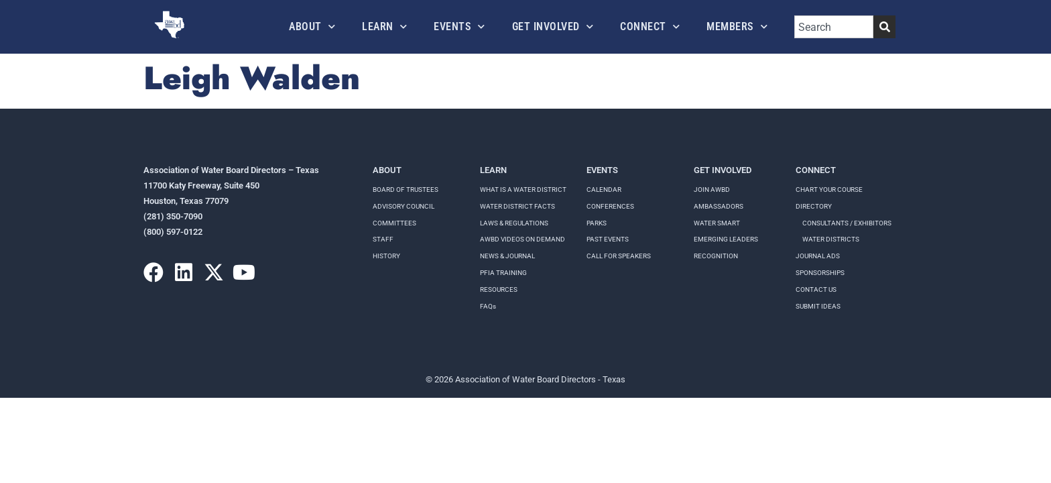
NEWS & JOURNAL (507, 256)
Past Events (607, 239)
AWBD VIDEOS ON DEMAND (522, 239)
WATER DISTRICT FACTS (517, 206)
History (386, 256)
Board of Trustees (405, 189)
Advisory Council (403, 206)
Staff (383, 239)
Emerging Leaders (726, 239)
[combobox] (833, 26)
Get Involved (553, 26)
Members (736, 26)
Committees (394, 223)
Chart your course (829, 189)
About (312, 26)
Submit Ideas (818, 306)
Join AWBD (712, 189)
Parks (596, 223)
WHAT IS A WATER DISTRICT (523, 189)
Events (459, 26)
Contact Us (816, 289)
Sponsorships (820, 272)
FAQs (488, 306)
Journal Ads (818, 256)
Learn (384, 26)
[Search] (884, 26)
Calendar (603, 189)
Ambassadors (718, 206)
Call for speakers (618, 256)
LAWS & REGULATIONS (514, 223)
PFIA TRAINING (503, 272)
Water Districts (830, 239)
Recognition (716, 256)
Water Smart (717, 223)
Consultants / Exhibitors (846, 223)
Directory (814, 206)
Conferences (610, 206)
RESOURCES (498, 289)
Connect (650, 26)
